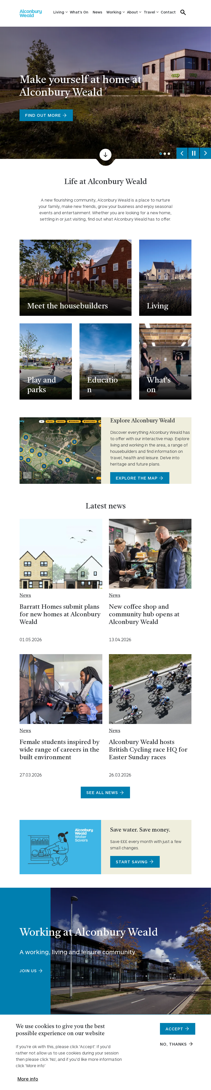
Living (58, 12)
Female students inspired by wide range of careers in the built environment (60, 750)
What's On (79, 12)
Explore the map (136, 477)
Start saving (132, 861)
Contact (168, 12)
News (97, 12)
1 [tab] (160, 154)
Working (113, 12)
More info (27, 1081)
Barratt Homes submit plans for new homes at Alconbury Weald (60, 614)
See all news (102, 792)
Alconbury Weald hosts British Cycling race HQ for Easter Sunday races (148, 750)
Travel (149, 12)
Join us (28, 970)
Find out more (43, 115)
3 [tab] (169, 154)
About (132, 12)
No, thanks (173, 1046)
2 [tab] (165, 154)
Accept (174, 1031)
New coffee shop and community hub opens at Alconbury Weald (144, 614)
